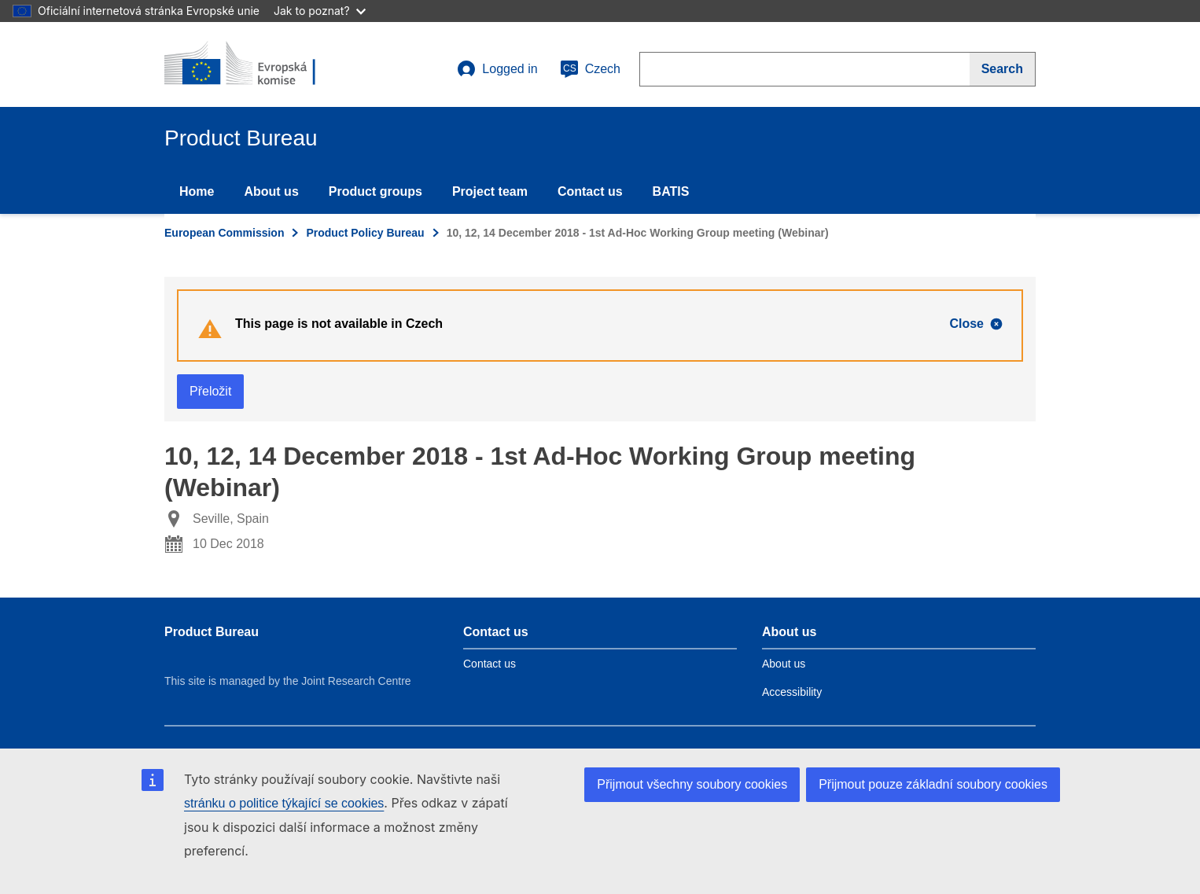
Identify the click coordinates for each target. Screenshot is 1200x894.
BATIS (671, 191)
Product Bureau (211, 631)
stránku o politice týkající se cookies (284, 803)
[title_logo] (259, 64)
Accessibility (792, 692)
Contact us (590, 191)
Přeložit (210, 391)
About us (271, 191)
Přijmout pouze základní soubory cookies (933, 784)
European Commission (224, 232)
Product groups (375, 191)
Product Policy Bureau (365, 232)
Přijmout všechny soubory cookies (692, 784)
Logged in (497, 69)
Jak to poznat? (320, 10)
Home (196, 191)
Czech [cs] (590, 69)
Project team (490, 191)
